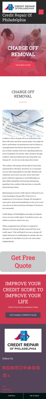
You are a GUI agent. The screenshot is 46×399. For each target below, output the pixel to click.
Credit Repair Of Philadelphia (17, 17)
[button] (23, 65)
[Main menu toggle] (41, 11)
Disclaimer (6, 389)
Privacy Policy (8, 392)
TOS (4, 386)
